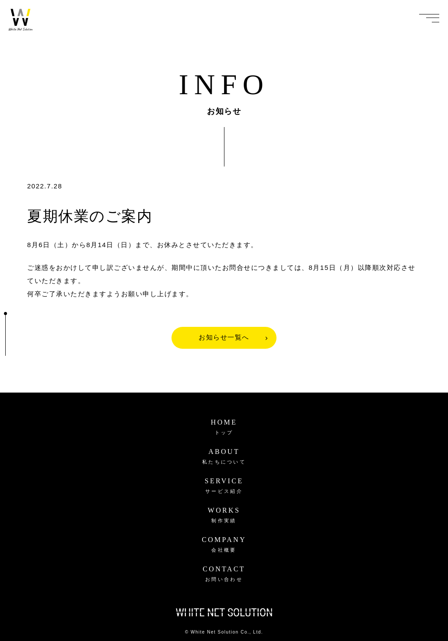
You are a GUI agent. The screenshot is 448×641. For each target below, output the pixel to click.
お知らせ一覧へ (224, 337)
